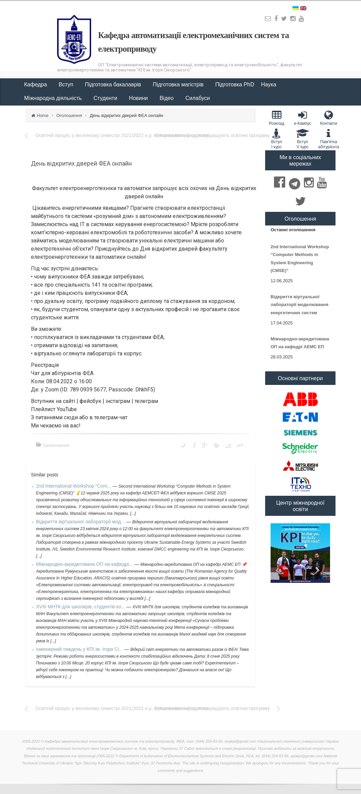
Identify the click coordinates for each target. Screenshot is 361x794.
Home (43, 115)
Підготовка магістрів (179, 84)
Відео (167, 98)
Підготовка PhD (234, 84)
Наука (269, 84)
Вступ (67, 84)
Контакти (328, 118)
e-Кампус (303, 118)
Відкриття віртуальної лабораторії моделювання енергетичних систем (299, 304)
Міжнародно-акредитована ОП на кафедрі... (85, 564)
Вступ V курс (303, 138)
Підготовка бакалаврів (114, 84)
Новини (139, 98)
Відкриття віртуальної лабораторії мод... (81, 521)
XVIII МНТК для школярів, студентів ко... (81, 606)
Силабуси (197, 98)
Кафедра (36, 84)
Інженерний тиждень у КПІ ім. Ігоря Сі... (80, 649)
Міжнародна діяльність (53, 98)
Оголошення (69, 115)
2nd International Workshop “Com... (74, 486)
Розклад (276, 118)
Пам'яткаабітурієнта (328, 138)
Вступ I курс (276, 138)
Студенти (106, 98)
